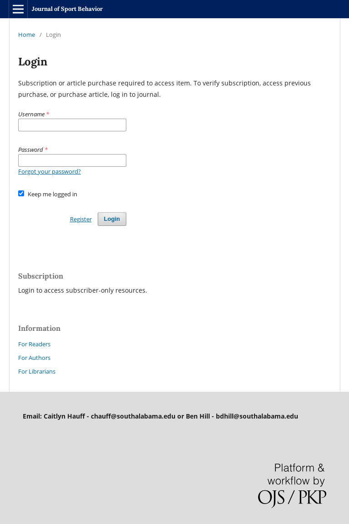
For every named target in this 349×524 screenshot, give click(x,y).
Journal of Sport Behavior (67, 9)
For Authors (34, 358)
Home (26, 34)
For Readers (34, 344)
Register (81, 219)
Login (112, 218)
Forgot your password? (49, 171)
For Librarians (36, 371)
